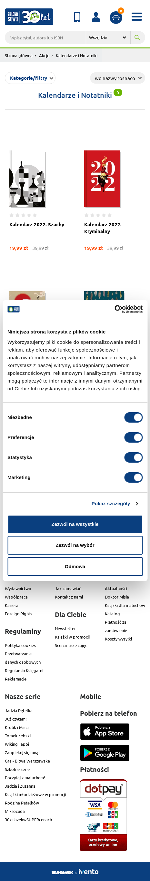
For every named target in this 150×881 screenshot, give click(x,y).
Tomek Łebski (18, 735)
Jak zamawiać (68, 588)
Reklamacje (15, 678)
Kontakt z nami (69, 596)
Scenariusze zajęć (71, 645)
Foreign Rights (18, 613)
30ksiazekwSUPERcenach (28, 819)
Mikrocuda (15, 811)
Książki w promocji (72, 637)
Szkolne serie (17, 769)
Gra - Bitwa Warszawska (27, 760)
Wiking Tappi (17, 744)
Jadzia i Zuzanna (20, 786)
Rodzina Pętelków (22, 802)
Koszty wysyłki (118, 638)
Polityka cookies (20, 645)
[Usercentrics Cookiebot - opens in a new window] (114, 309)
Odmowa (75, 566)
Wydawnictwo (18, 588)
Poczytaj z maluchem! (25, 777)
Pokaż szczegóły (111, 503)
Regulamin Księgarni (24, 670)
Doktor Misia (117, 596)
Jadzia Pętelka (19, 710)
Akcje (44, 55)
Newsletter (65, 628)
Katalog (112, 613)
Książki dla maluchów (125, 605)
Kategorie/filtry (28, 78)
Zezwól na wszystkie (75, 524)
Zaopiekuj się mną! (22, 752)
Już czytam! (16, 719)
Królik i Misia (17, 727)
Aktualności (116, 588)
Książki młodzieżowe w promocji (35, 794)
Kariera (11, 605)
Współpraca (16, 596)
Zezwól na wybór (74, 545)
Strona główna (19, 55)
